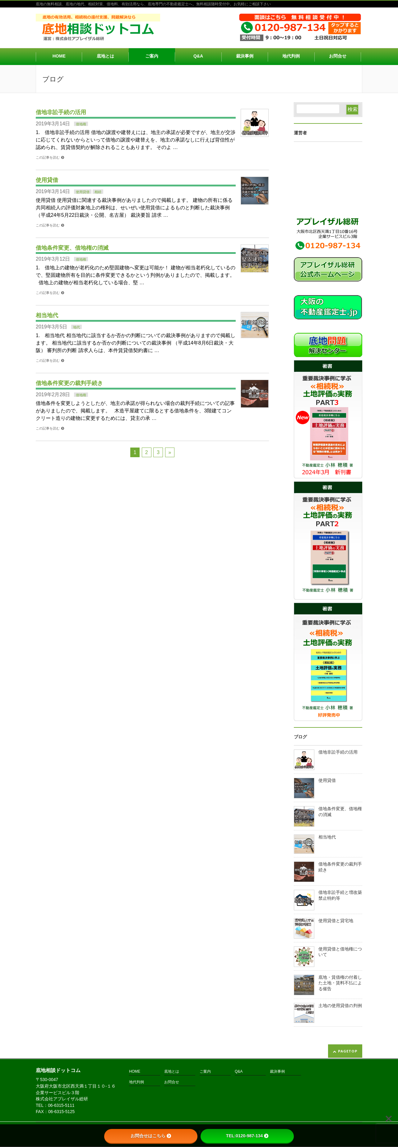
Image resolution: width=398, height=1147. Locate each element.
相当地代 (47, 315)
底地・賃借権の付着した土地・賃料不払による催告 (340, 983)
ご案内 (205, 1072)
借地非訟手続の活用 (61, 112)
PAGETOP (348, 1051)
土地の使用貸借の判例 (340, 1005)
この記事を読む (48, 157)
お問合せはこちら (151, 1135)
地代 (76, 327)
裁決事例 (277, 1072)
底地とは (171, 1072)
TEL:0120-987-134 (247, 1135)
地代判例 (136, 1082)
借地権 (81, 124)
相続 (98, 192)
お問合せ (171, 1082)
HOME (134, 1072)
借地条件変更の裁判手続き (69, 383)
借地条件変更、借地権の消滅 (72, 247)
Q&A (239, 1072)
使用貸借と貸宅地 (335, 920)
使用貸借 (47, 180)
